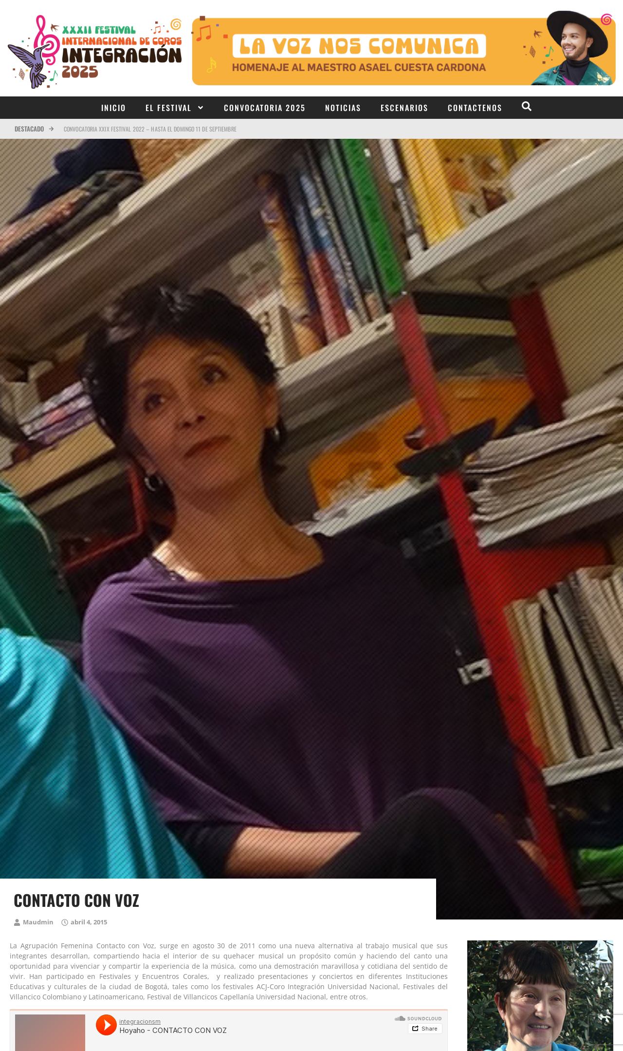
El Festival (175, 107)
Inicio (113, 107)
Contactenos (475, 107)
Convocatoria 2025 (265, 107)
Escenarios (404, 107)
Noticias (343, 107)
